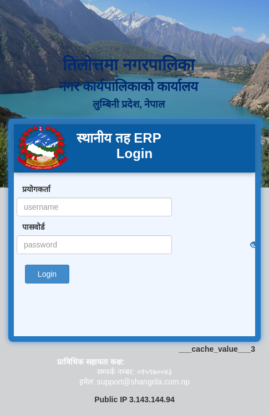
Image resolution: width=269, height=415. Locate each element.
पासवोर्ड (33, 226)
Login (47, 274)
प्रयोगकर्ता (36, 189)
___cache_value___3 (217, 349)
